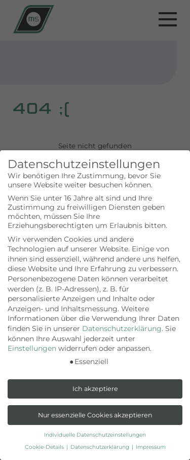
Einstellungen (32, 348)
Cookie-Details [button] (45, 447)
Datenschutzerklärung (122, 328)
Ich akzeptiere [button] (95, 388)
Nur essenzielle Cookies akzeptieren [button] (95, 415)
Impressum (151, 447)
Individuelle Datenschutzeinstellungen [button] (95, 435)
